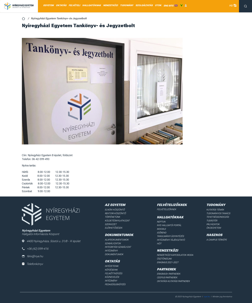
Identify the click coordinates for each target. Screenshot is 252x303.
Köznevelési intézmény (118, 276)
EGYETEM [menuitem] (48, 5)
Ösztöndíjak (164, 258)
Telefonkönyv (32, 264)
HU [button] (232, 5)
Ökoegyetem (213, 227)
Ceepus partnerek (167, 277)
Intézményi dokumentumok (114, 252)
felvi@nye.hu (32, 256)
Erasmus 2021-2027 (167, 262)
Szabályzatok (113, 243)
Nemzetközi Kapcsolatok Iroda (175, 254)
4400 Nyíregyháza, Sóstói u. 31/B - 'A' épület (51, 241)
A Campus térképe (216, 239)
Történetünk (112, 217)
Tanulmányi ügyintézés (170, 236)
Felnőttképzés (113, 273)
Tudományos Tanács (218, 213)
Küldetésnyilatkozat (117, 220)
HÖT (159, 243)
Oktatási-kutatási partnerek (173, 280)
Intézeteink (111, 265)
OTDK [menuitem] (158, 5)
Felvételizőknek (166, 209)
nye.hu (207, 294)
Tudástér (211, 220)
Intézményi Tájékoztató (170, 239)
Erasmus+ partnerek (168, 273)
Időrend (161, 232)
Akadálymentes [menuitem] (181, 5)
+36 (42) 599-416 (35, 248)
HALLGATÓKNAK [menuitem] (91, 5)
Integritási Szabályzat (117, 246)
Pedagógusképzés (115, 280)
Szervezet (111, 224)
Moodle (161, 228)
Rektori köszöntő (115, 213)
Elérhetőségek (113, 227)
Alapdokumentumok (117, 239)
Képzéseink (111, 269)
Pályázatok (213, 224)
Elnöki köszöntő (115, 209)
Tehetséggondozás (217, 217)
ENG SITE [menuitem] (168, 5)
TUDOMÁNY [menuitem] (126, 5)
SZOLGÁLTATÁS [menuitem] (144, 5)
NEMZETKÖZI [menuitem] (110, 5)
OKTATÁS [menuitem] (61, 5)
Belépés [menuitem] (185, 5)
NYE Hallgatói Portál (169, 225)
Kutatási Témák (215, 209)
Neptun (161, 221)
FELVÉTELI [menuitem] (74, 5)
